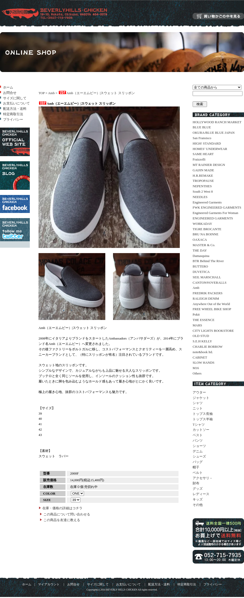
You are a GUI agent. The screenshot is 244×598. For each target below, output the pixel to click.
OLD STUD (201, 336)
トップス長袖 (203, 414)
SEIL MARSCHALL (207, 277)
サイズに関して (14, 98)
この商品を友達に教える (61, 520)
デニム (198, 451)
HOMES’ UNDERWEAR (210, 149)
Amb (51, 93)
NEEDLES (200, 197)
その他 (198, 505)
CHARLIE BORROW (208, 347)
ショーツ (199, 446)
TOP (42, 93)
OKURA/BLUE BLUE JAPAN (213, 133)
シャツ (198, 403)
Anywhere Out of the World (211, 304)
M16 (196, 368)
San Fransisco (202, 138)
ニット (198, 408)
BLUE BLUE (202, 127)
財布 (196, 483)
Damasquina (201, 256)
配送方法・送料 (14, 109)
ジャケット (201, 398)
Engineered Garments (207, 202)
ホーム (8, 87)
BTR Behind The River (208, 261)
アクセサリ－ (203, 478)
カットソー (201, 430)
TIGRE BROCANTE (207, 229)
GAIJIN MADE (203, 170)
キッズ (198, 499)
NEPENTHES (202, 186)
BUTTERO (200, 266)
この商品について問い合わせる (66, 514)
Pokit (196, 314)
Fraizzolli (199, 159)
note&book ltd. (203, 352)
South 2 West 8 (203, 191)
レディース (201, 494)
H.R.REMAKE (203, 175)
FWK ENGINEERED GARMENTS (217, 207)
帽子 (196, 467)
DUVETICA (201, 272)
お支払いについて (16, 103)
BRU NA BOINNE (205, 234)
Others (197, 373)
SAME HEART (203, 154)
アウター (199, 392)
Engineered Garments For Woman (215, 213)
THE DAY (200, 250)
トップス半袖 (203, 419)
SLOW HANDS (203, 362)
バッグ (198, 462)
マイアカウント (49, 584)
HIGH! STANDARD (207, 143)
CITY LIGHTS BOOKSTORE (213, 331)
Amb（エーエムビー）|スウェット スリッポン (96, 93)
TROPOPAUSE (203, 181)
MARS (197, 325)
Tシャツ (199, 424)
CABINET (200, 357)
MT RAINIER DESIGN (209, 165)
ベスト (198, 435)
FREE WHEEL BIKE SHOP (212, 309)
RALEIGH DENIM (206, 298)
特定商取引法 (13, 114)
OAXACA (200, 240)
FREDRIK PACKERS (207, 293)
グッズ (198, 488)
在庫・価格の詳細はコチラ (62, 508)
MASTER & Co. (204, 245)
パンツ (198, 440)
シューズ (199, 456)
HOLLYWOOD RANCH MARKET (217, 122)
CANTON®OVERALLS (210, 282)
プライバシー (13, 119)
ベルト (198, 473)
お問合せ (9, 93)
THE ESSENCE (203, 320)
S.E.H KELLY (202, 341)
